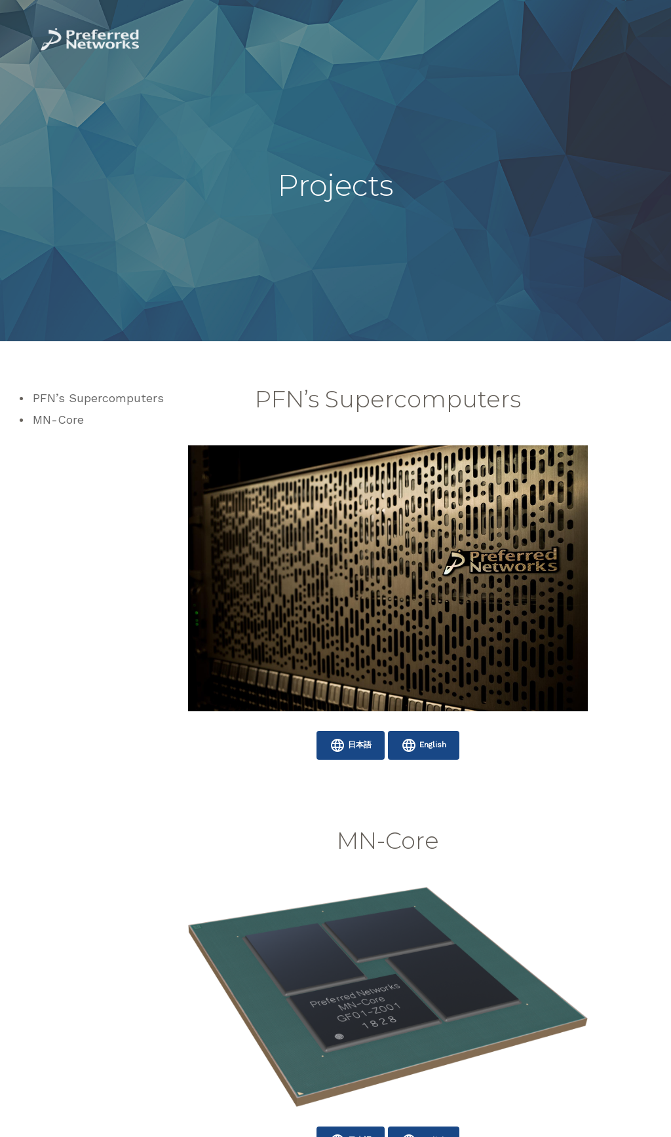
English (423, 745)
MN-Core (58, 419)
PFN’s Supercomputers (98, 398)
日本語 (351, 745)
